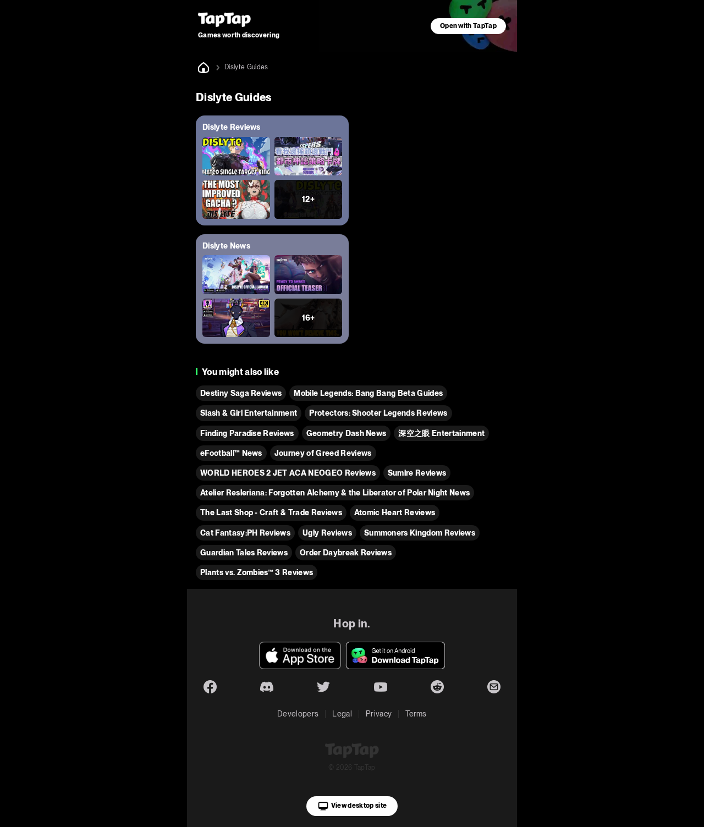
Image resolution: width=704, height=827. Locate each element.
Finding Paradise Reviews (247, 433)
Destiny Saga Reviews (241, 393)
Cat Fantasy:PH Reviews (245, 532)
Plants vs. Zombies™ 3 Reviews (256, 572)
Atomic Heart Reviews (394, 512)
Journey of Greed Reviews (323, 453)
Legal (342, 713)
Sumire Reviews (417, 472)
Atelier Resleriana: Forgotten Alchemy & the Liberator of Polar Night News (335, 492)
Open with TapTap (468, 26)
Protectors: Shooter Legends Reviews (378, 413)
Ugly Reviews (327, 532)
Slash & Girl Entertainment (248, 413)
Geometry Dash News (346, 433)
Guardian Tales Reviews (244, 552)
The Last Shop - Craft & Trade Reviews (271, 512)
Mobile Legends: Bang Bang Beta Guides (368, 393)
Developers (297, 713)
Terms (416, 713)
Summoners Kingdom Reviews (419, 532)
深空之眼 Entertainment (441, 433)
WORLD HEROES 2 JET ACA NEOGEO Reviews (288, 472)
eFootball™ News (231, 453)
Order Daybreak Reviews (346, 552)
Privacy (379, 713)
